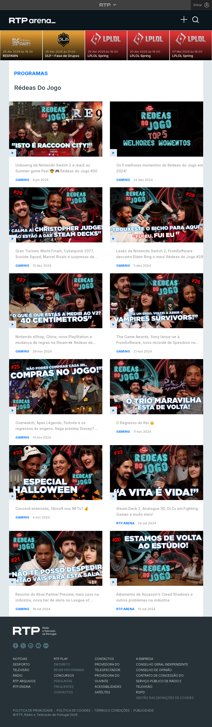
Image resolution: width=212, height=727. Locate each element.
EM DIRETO (62, 664)
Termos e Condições (112, 710)
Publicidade (143, 710)
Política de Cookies (73, 710)
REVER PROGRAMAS (69, 670)
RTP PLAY (61, 659)
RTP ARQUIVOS (24, 681)
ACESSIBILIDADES (108, 687)
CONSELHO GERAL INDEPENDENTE (162, 664)
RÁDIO (17, 675)
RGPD (140, 692)
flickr (46, 646)
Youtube (38, 646)
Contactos (63, 692)
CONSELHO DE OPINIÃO (154, 670)
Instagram (31, 646)
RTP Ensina (22, 687)
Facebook (15, 646)
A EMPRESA (144, 659)
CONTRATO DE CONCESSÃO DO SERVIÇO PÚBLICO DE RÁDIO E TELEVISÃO (160, 681)
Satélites (102, 692)
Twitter (23, 646)
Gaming (22, 180)
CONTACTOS (104, 659)
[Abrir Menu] (185, 14)
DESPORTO (21, 664)
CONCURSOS (64, 675)
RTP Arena (125, 523)
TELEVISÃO (21, 670)
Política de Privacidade (33, 710)
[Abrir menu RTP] (106, 5)
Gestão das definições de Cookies (165, 698)
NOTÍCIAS (20, 659)
